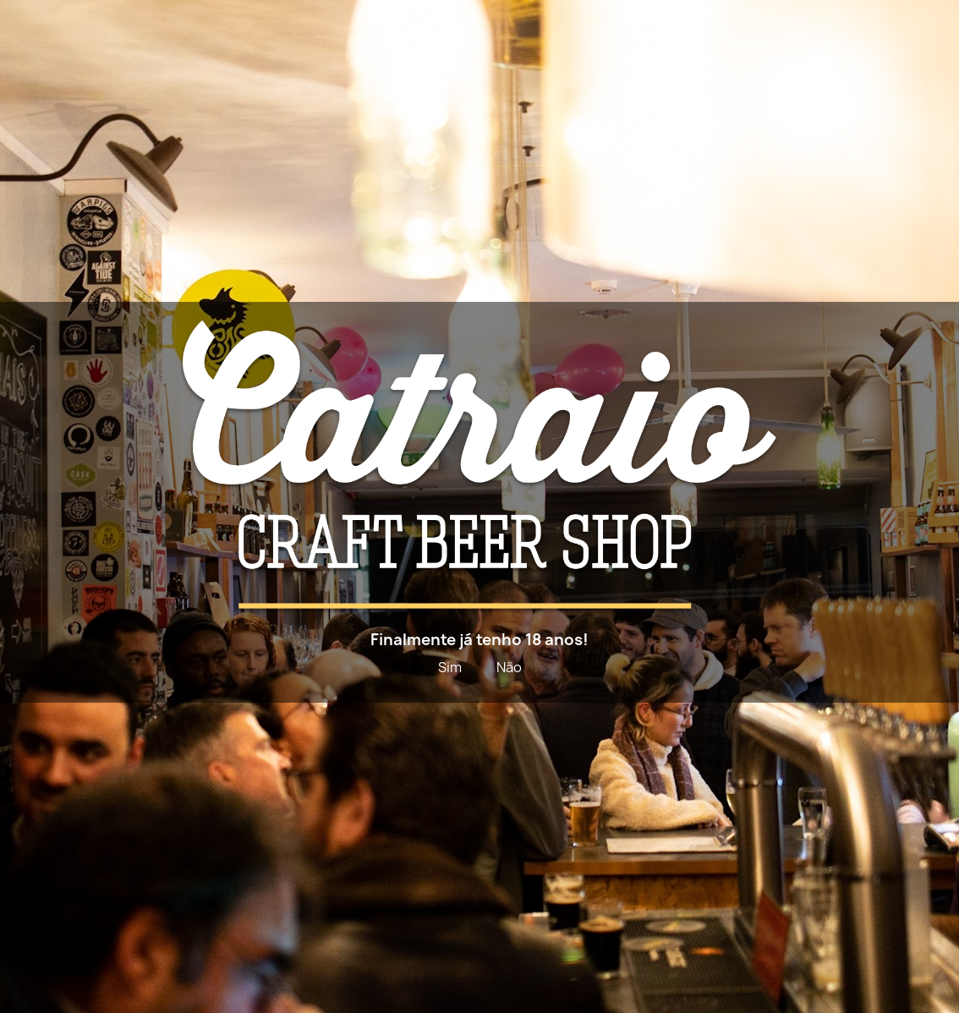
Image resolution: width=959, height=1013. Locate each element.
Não (509, 667)
